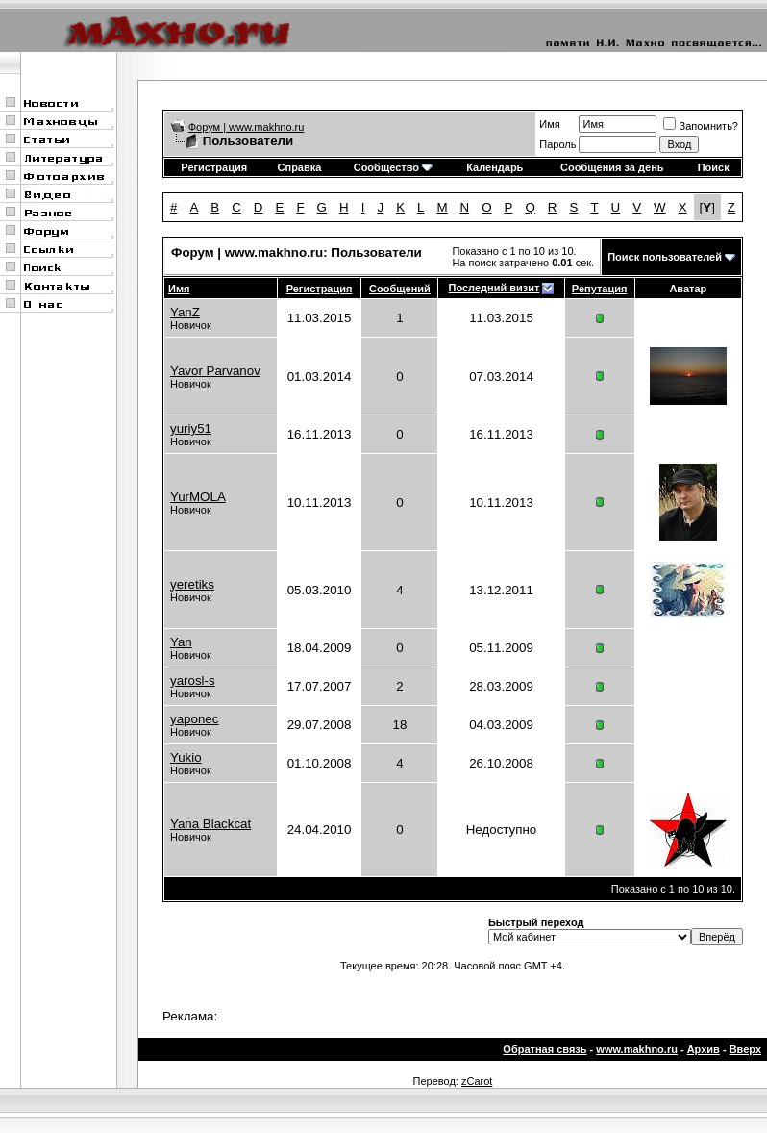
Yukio (186, 757)
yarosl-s (192, 680)
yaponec (194, 719)
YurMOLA (198, 497)
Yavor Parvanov (215, 371)
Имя (549, 124)
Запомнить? (700, 126)
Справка (300, 167)
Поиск (714, 167)
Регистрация (214, 167)
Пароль (557, 144)
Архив (703, 1049)
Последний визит (494, 287)
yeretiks (192, 584)
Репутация (600, 288)
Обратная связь (544, 1049)
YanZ (185, 312)
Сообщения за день (611, 167)
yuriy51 (190, 428)
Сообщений (400, 288)
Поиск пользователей (664, 257)
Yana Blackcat (210, 824)
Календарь (494, 167)
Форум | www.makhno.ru (246, 127)
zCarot (476, 1081)
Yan (181, 642)
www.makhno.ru (637, 1049)
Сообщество (393, 167)
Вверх (745, 1049)
